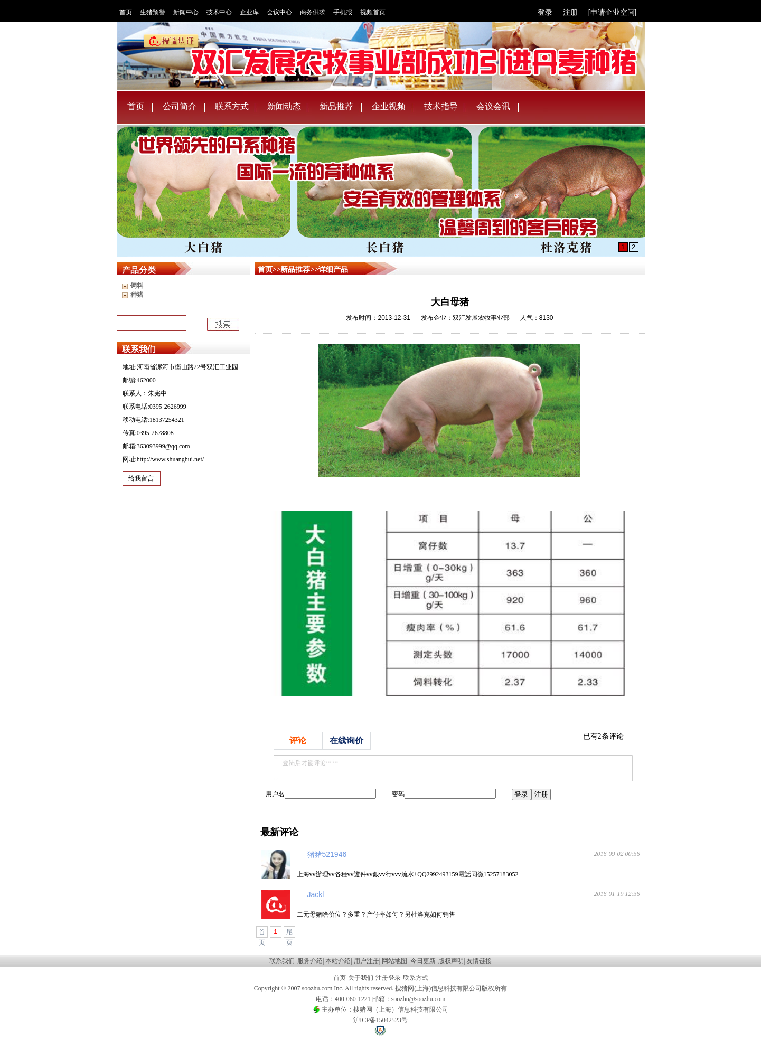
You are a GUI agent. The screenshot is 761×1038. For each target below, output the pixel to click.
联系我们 (282, 961)
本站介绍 (338, 961)
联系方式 (232, 106)
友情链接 (479, 961)
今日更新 (423, 961)
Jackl (315, 894)
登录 (545, 12)
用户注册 (366, 961)
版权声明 (451, 961)
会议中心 (279, 12)
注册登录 (388, 978)
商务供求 (312, 12)
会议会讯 (493, 106)
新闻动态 (284, 106)
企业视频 (389, 106)
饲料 (136, 285)
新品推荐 (336, 106)
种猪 (136, 294)
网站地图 (394, 961)
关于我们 (360, 978)
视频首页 (373, 12)
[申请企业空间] (612, 12)
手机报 (342, 12)
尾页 (289, 933)
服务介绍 (310, 961)
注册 (570, 12)
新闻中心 (186, 12)
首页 (125, 12)
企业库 (249, 12)
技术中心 (219, 12)
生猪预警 (152, 12)
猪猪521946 (327, 854)
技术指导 (441, 106)
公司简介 (179, 106)
